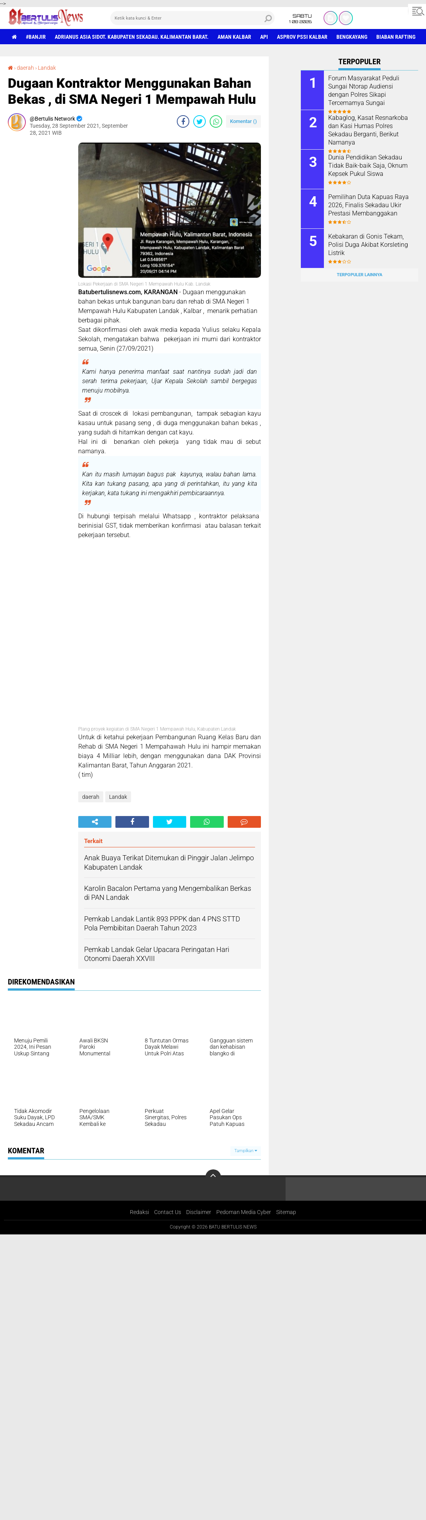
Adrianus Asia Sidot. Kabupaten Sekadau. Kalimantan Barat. (132, 37)
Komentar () (243, 121)
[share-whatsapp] (216, 121)
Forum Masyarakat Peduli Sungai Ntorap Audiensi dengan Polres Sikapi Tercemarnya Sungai (363, 90)
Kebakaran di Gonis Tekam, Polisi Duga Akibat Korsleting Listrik (368, 245)
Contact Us (167, 1212)
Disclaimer (198, 1212)
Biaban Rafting (395, 37)
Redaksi (139, 1212)
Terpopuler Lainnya (359, 274)
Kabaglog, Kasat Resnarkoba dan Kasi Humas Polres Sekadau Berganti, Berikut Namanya (368, 130)
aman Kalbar (234, 37)
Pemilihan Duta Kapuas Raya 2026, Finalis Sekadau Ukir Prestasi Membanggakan (368, 205)
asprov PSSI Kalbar (302, 37)
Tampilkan (245, 1150)
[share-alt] (94, 822)
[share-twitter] (199, 121)
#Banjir (36, 37)
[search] (192, 18)
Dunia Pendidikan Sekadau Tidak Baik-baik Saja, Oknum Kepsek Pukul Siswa (368, 165)
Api (264, 37)
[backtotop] (213, 1177)
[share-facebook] (183, 121)
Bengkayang (351, 37)
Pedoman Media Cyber (243, 1212)
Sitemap (286, 1212)
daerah (25, 68)
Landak (47, 68)
